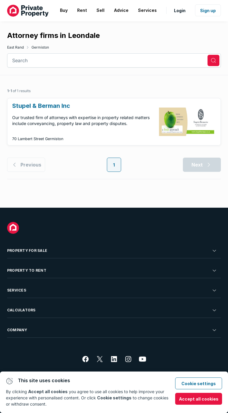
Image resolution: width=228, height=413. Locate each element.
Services (112, 290)
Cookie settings (198, 383)
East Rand (15, 47)
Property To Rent (112, 270)
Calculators (112, 310)
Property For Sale (112, 251)
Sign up (208, 10)
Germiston (40, 47)
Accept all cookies (198, 398)
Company (112, 330)
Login (180, 10)
